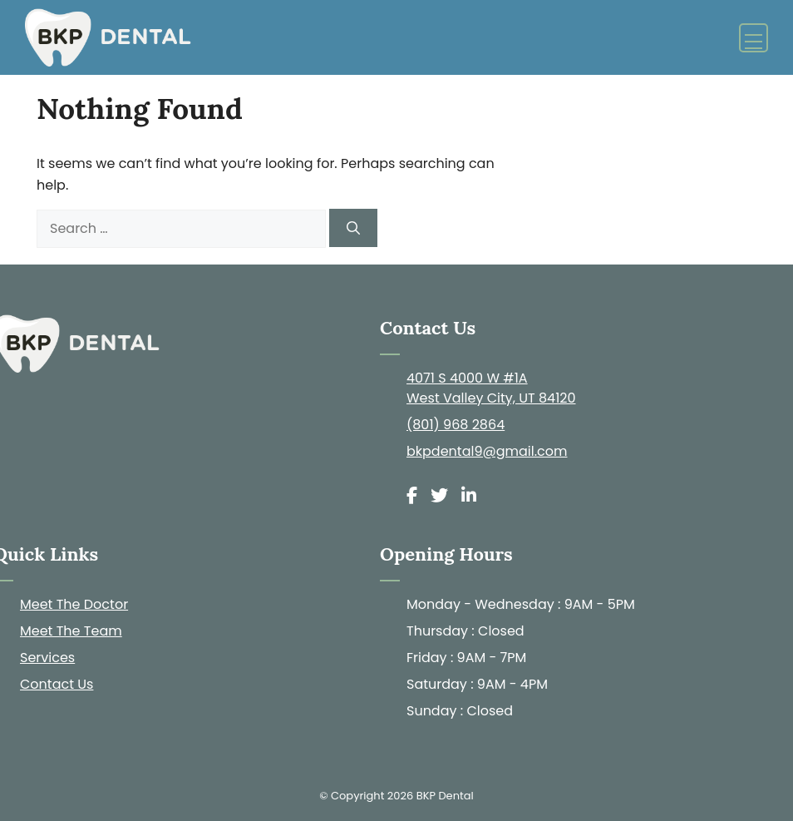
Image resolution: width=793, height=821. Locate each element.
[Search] (353, 228)
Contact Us (56, 684)
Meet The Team (71, 630)
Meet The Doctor (74, 604)
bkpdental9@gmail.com (487, 451)
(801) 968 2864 (455, 424)
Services (47, 657)
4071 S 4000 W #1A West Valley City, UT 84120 (491, 388)
